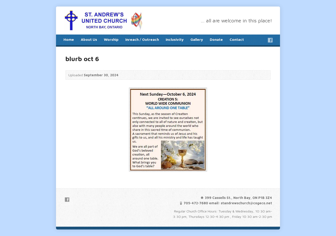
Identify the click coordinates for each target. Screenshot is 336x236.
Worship (111, 39)
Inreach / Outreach (142, 39)
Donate (216, 39)
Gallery (196, 39)
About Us (89, 39)
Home (68, 39)
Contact (237, 39)
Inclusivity (175, 39)
